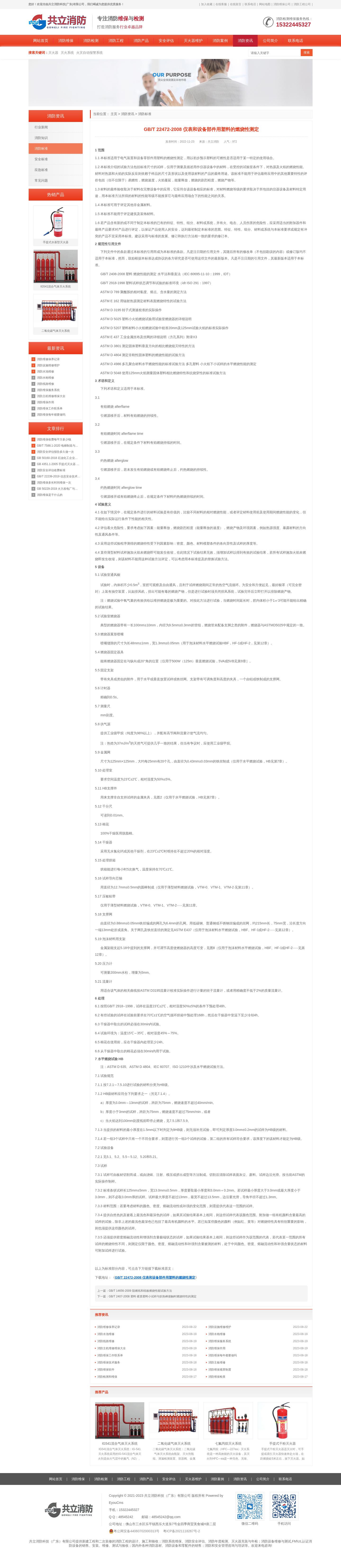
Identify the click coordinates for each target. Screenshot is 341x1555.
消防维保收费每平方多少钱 (54, 439)
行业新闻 (41, 127)
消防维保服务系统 (219, 1341)
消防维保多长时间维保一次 (54, 482)
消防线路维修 (105, 1341)
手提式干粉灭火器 (282, 1443)
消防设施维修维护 (219, 1327)
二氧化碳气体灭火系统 (174, 1443)
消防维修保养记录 (108, 1327)
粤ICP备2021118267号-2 (181, 1531)
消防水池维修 (105, 1334)
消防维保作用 (216, 1348)
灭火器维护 (193, 41)
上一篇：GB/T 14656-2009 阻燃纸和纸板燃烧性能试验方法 (134, 1290)
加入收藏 (206, 4)
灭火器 (53, 52)
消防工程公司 (302, 4)
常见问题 (41, 180)
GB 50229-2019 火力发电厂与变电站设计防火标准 (58, 488)
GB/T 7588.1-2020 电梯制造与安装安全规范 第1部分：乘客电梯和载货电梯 (58, 445)
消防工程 (116, 41)
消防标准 (144, 114)
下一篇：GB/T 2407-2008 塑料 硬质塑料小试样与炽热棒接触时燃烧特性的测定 (147, 1296)
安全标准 (41, 159)
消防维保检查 (216, 1376)
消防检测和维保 (107, 1376)
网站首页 (40, 41)
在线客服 (221, 4)
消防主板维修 (216, 1362)
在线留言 (235, 4)
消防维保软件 (105, 1369)
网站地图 (264, 4)
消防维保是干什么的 (50, 495)
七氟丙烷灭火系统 (228, 1443)
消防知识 (41, 138)
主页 (114, 114)
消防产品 (141, 41)
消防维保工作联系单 (110, 1355)
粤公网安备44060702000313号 (136, 1531)
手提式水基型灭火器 (55, 242)
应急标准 (41, 170)
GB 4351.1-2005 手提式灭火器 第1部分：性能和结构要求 (58, 464)
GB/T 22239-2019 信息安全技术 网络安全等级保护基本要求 (58, 476)
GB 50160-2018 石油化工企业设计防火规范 (58, 458)
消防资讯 (245, 41)
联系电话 (250, 4)
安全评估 (166, 41)
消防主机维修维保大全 (111, 1348)
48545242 (125, 1517)
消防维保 (65, 41)
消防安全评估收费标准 (51, 470)
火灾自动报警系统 (89, 52)
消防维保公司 (282, 4)
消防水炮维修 (216, 1334)
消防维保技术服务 (108, 1362)
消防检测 (91, 41)
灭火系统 (67, 52)
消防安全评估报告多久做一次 (55, 451)
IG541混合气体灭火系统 (119, 1443)
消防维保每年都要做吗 (222, 1355)
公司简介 (270, 41)
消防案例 (220, 41)
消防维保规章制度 (219, 1369)
